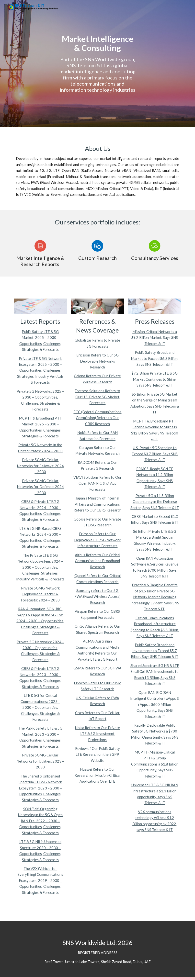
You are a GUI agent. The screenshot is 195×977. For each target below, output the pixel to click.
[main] (97, 63)
